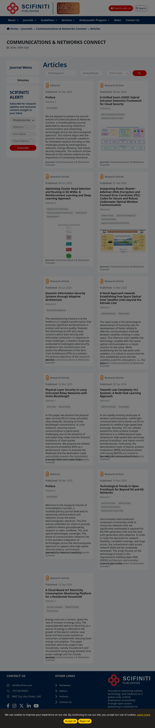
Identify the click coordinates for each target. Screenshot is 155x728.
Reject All (85, 721)
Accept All (70, 721)
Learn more (143, 714)
